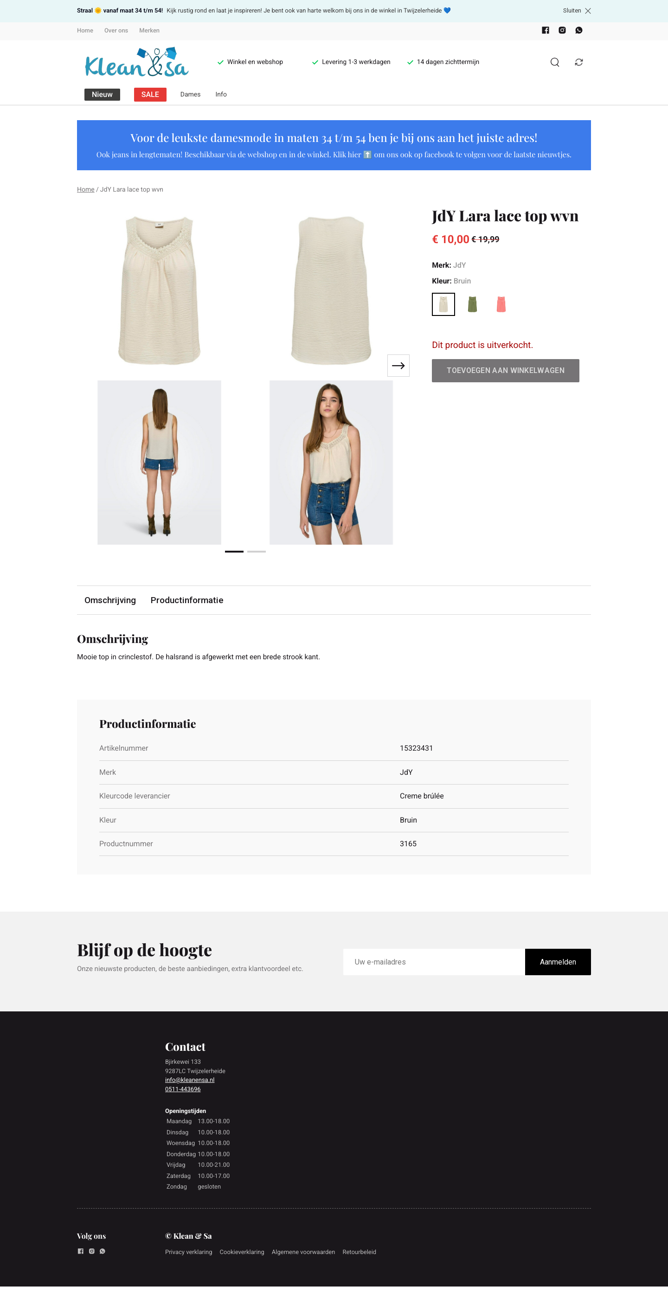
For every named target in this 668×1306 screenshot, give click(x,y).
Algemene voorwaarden (303, 1252)
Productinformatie (188, 600)
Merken (149, 30)
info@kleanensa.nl (189, 1080)
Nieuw (102, 94)
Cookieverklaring (242, 1252)
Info (221, 94)
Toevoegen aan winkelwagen (506, 370)
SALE (150, 94)
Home (85, 30)
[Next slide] (398, 365)
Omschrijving (110, 600)
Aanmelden (558, 963)
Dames (190, 94)
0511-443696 (183, 1090)
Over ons (116, 30)
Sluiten (577, 10)
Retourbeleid (359, 1252)
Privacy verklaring (188, 1252)
